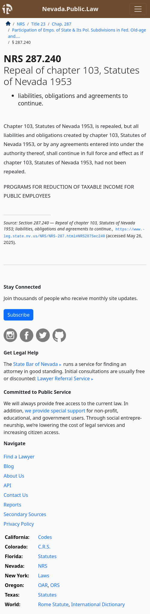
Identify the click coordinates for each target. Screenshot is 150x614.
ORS (54, 585)
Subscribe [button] (18, 315)
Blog (9, 466)
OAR (43, 585)
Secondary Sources (25, 514)
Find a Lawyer (19, 456)
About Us (14, 476)
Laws (44, 575)
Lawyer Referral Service (63, 378)
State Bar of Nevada (35, 364)
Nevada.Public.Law (70, 9)
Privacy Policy (19, 524)
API (7, 485)
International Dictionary (98, 604)
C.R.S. (44, 546)
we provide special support (55, 410)
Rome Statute (53, 604)
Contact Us (16, 495)
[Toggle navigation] (138, 9)
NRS (21, 24)
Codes (45, 537)
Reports (12, 504)
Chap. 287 (61, 24)
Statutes (47, 556)
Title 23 (38, 24)
